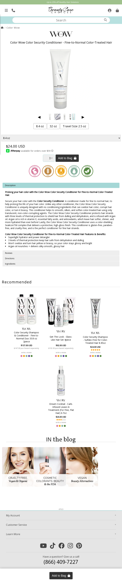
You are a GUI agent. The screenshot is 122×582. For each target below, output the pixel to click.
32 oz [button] (53, 126)
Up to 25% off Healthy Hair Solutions (63, 2)
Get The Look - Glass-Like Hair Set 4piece (61, 338)
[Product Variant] (61, 138)
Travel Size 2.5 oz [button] (74, 126)
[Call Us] (13, 9)
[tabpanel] (61, 216)
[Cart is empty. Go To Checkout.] (116, 9)
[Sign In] (109, 9)
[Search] (105, 20)
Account (13, 515)
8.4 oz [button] (40, 126)
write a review (26, 352)
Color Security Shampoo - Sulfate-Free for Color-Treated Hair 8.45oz (95, 339)
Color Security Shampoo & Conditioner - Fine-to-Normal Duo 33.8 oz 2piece (26, 337)
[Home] (2, 27)
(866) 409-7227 (61, 561)
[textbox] (61, 20)
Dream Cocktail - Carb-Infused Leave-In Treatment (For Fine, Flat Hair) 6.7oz (61, 408)
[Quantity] (49, 158)
